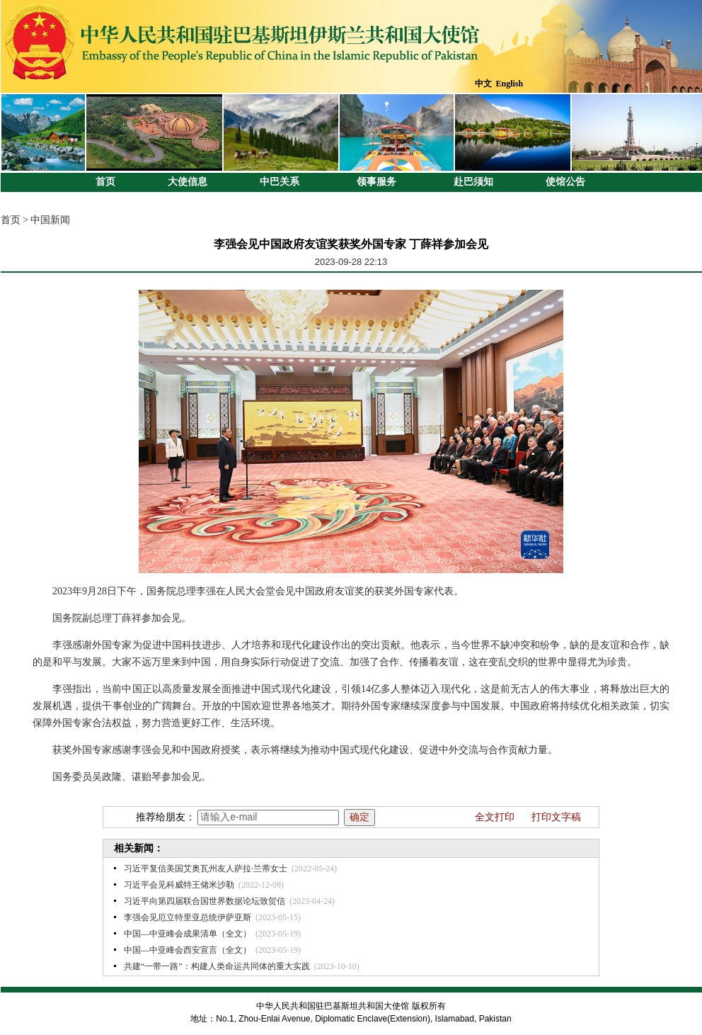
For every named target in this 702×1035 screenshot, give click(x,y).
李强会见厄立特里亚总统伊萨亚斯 (187, 917)
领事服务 (376, 181)
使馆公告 (565, 181)
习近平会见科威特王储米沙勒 (179, 885)
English (510, 84)
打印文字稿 (556, 817)
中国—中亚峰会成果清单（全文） (187, 934)
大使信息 (187, 181)
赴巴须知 (473, 181)
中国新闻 (50, 220)
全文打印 (494, 817)
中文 (483, 84)
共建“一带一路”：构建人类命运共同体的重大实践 (217, 966)
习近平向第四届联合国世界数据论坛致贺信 (204, 901)
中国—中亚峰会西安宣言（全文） (187, 950)
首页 (105, 181)
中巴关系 (279, 181)
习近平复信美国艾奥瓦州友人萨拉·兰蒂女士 (205, 868)
